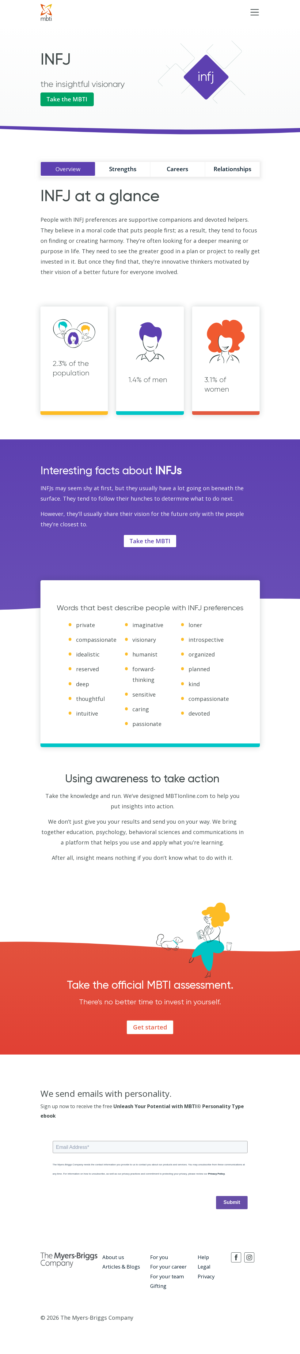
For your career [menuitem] (168, 1268)
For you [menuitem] (159, 1258)
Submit (231, 1204)
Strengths (122, 170)
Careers (177, 170)
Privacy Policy (216, 1176)
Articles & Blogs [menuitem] (120, 1268)
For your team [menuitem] (166, 1277)
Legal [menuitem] (204, 1268)
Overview (68, 170)
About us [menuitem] (112, 1258)
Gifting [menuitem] (158, 1286)
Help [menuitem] (203, 1258)
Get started (150, 1029)
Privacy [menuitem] (206, 1277)
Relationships (232, 170)
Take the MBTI (68, 100)
